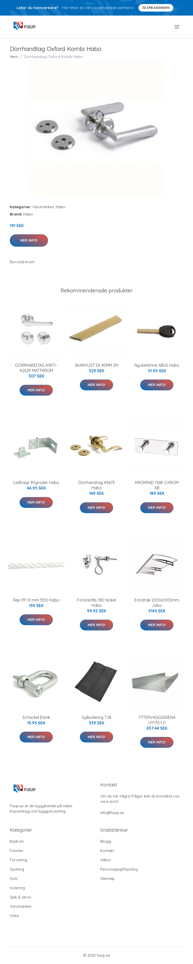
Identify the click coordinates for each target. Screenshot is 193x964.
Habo (60, 206)
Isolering (17, 887)
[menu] (177, 27)
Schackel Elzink (36, 717)
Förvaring (18, 860)
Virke (14, 915)
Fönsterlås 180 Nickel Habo (96, 603)
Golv (14, 878)
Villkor (105, 860)
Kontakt (107, 850)
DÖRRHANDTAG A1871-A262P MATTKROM (36, 368)
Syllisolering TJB (96, 717)
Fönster (16, 850)
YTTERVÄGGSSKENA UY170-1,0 (156, 720)
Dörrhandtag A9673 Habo (96, 485)
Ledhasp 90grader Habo (36, 482)
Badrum (17, 841)
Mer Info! (29, 240)
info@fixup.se (112, 812)
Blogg (105, 841)
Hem (14, 56)
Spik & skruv (20, 897)
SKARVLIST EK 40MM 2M (96, 365)
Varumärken (43, 206)
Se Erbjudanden (155, 8)
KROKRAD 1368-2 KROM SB (157, 485)
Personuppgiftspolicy (119, 869)
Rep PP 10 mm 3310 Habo (36, 600)
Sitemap (107, 878)
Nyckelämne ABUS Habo (156, 365)
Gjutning (17, 869)
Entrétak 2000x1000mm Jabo (156, 603)
